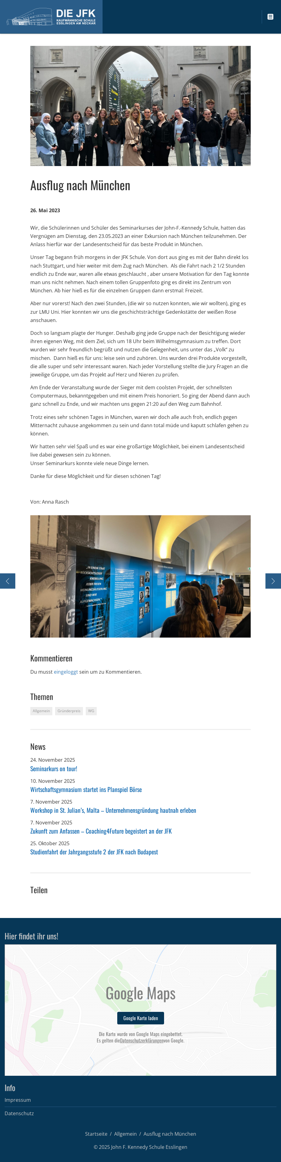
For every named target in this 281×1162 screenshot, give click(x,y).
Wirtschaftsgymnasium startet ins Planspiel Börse (86, 789)
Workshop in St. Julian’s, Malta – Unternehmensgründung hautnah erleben (113, 810)
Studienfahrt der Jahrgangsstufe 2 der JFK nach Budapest (94, 851)
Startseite (96, 1134)
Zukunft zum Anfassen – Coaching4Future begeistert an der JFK (101, 830)
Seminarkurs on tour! (53, 768)
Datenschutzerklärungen (141, 1040)
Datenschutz (19, 1113)
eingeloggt (66, 671)
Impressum (18, 1100)
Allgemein (125, 1134)
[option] (140, 576)
